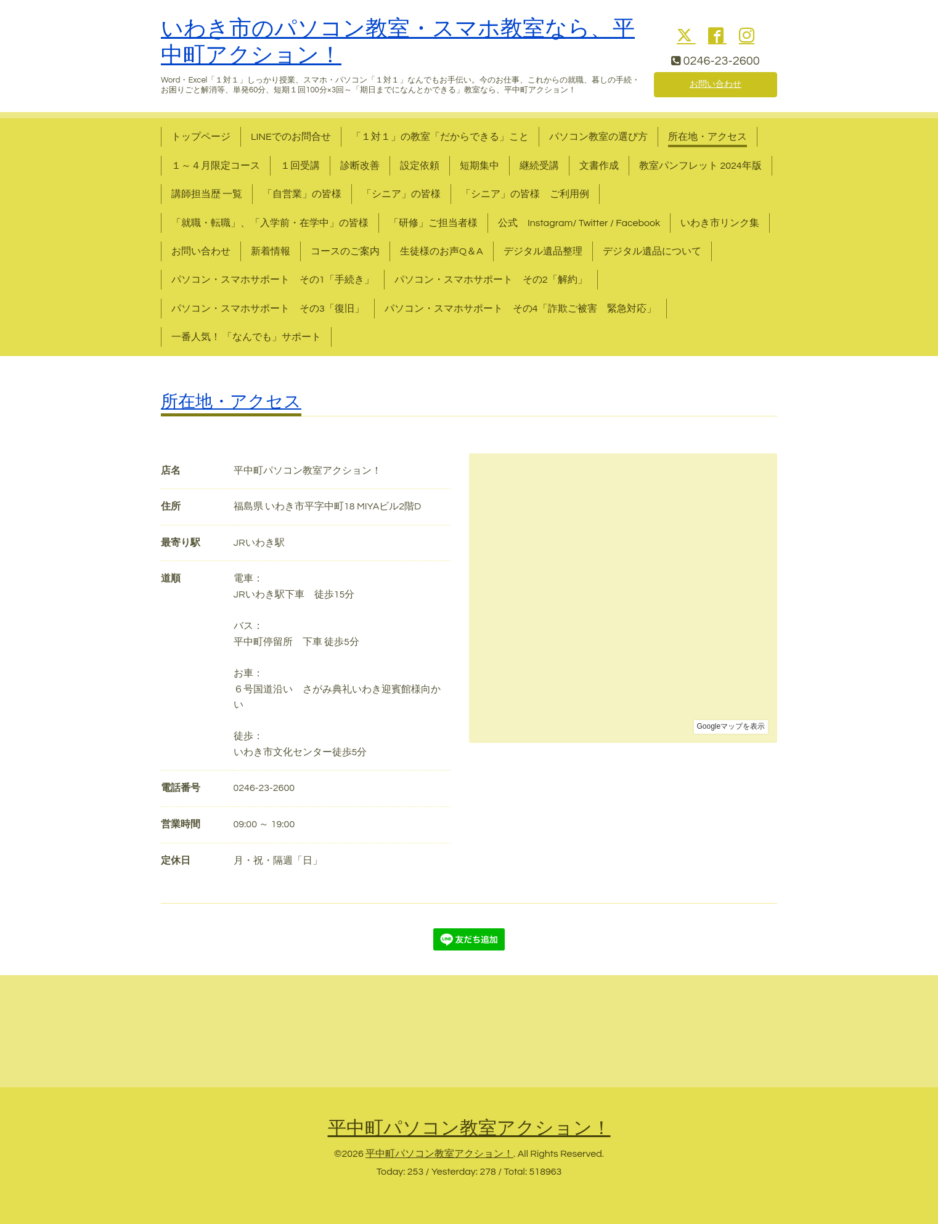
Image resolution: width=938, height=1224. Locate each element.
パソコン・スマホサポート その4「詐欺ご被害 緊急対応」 (520, 309)
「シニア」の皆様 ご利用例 (525, 194)
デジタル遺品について (652, 251)
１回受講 (300, 166)
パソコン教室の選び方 (598, 137)
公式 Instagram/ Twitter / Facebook (579, 223)
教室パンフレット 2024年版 (700, 166)
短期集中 (479, 166)
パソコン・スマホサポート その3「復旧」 (267, 309)
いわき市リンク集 (719, 223)
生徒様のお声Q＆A (441, 251)
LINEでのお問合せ (291, 137)
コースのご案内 (345, 251)
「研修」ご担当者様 (433, 223)
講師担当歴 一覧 (206, 194)
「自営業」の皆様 (302, 194)
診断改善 (360, 166)
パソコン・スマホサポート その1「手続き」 (272, 280)
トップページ (200, 137)
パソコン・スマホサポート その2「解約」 (490, 280)
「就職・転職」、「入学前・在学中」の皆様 (270, 223)
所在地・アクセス (707, 137)
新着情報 (270, 251)
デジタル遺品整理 (543, 251)
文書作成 (599, 166)
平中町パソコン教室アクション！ (469, 1128)
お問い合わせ (715, 83)
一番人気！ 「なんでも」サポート (246, 337)
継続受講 (539, 166)
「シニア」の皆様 (401, 194)
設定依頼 (419, 166)
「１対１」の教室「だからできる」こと (440, 137)
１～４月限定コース (215, 166)
